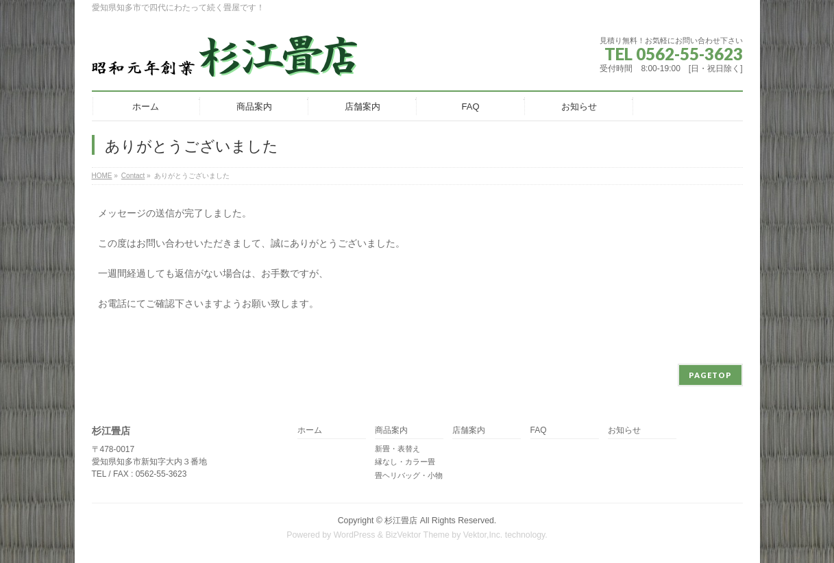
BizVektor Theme (417, 535)
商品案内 (391, 430)
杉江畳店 (400, 520)
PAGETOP (710, 375)
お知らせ (624, 430)
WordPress (355, 535)
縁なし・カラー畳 (405, 462)
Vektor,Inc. (483, 535)
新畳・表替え (397, 449)
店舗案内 (468, 430)
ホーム (309, 430)
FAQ (538, 430)
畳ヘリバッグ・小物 (409, 475)
